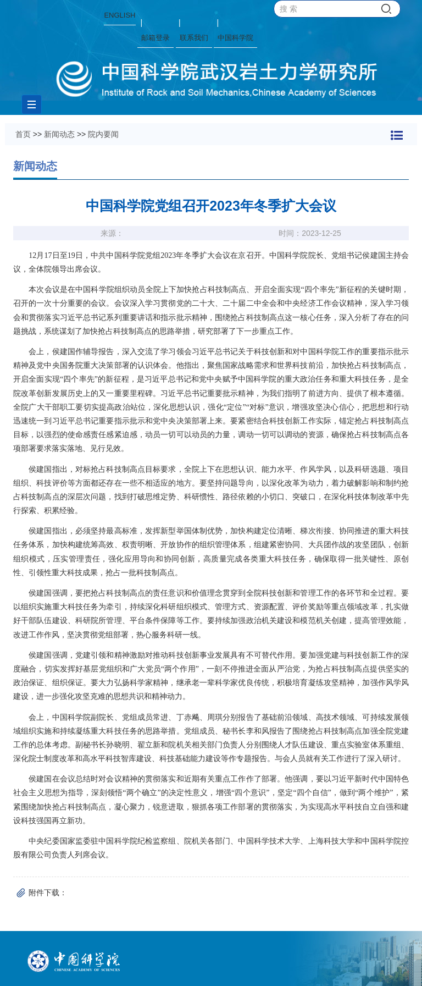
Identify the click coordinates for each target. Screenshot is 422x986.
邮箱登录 (155, 38)
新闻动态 (59, 134)
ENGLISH (119, 15)
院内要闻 (103, 134)
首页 (23, 134)
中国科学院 (235, 38)
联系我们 (194, 38)
